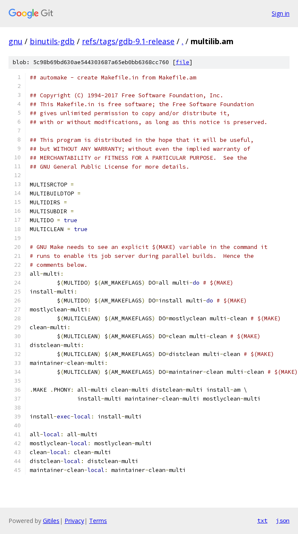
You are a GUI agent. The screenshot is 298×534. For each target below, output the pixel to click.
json (283, 520)
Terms (98, 521)
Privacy (74, 521)
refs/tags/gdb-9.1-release (128, 41)
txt (262, 520)
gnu (15, 41)
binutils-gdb (52, 41)
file (182, 62)
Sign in (281, 13)
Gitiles (51, 521)
